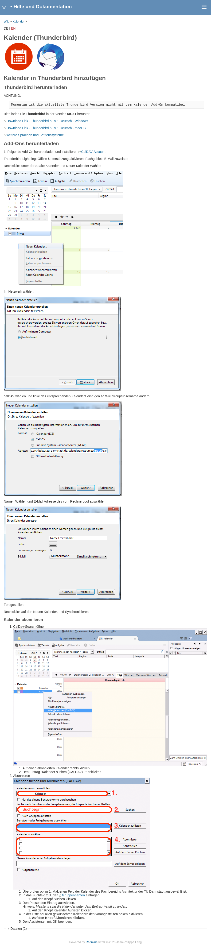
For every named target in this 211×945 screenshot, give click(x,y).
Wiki (6, 21)
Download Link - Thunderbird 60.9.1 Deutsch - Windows (47, 121)
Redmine (92, 942)
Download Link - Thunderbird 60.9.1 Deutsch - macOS (46, 128)
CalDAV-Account (93, 152)
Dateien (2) (19, 928)
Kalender (18, 21)
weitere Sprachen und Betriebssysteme (35, 135)
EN (13, 28)
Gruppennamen (73, 895)
